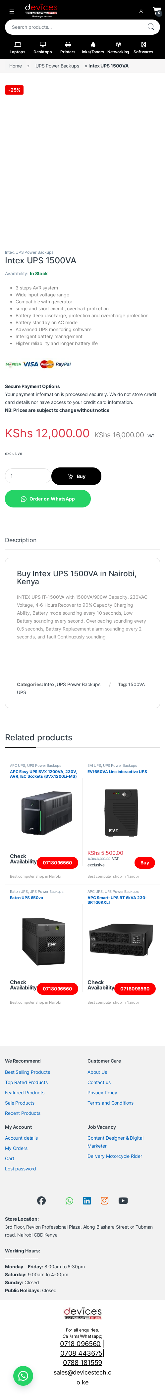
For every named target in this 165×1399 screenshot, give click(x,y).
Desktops (42, 48)
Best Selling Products (27, 1072)
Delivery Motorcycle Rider (114, 1156)
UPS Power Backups (57, 65)
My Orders (16, 1148)
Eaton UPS (19, 891)
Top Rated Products (26, 1082)
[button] (48, 498)
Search (150, 27)
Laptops (18, 48)
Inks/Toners (93, 48)
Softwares (143, 48)
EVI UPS (94, 765)
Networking (118, 48)
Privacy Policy (102, 1092)
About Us (97, 1072)
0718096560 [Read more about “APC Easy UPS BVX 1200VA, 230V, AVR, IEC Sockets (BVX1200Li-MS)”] (57, 862)
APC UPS (17, 765)
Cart (9, 1158)
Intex (9, 252)
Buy (81, 476)
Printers (68, 48)
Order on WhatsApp (52, 499)
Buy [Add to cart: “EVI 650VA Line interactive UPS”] (144, 862)
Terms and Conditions (110, 1103)
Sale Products (19, 1103)
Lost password (20, 1168)
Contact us (99, 1082)
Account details (21, 1138)
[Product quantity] (28, 475)
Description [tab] (20, 540)
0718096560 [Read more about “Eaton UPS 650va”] (57, 988)
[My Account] (142, 11)
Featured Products (24, 1092)
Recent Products (22, 1113)
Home (15, 65)
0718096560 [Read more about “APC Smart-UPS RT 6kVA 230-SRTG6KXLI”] (135, 988)
